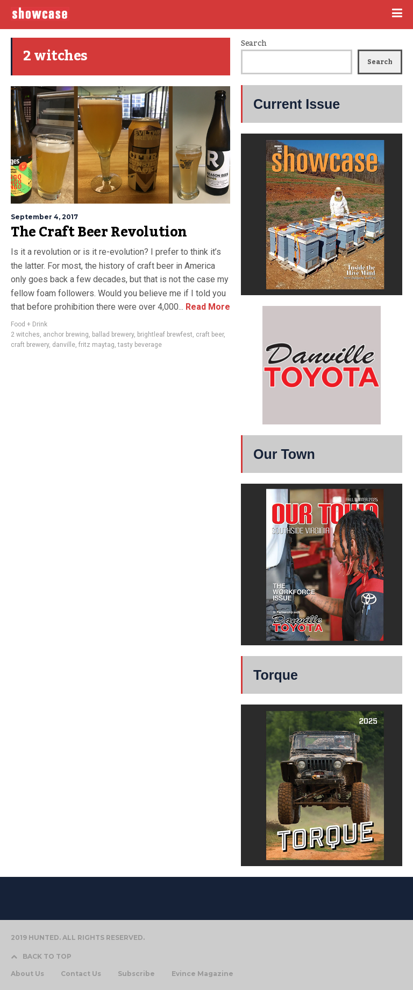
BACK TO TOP (41, 956)
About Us (27, 974)
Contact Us (81, 974)
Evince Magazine (202, 974)
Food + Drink (29, 324)
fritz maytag (97, 344)
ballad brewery (113, 334)
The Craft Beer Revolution (99, 232)
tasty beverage (140, 344)
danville (63, 344)
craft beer (210, 334)
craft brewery (30, 344)
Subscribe (136, 974)
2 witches (25, 334)
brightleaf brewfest (165, 334)
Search (253, 43)
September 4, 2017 (44, 217)
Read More (206, 307)
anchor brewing (66, 334)
